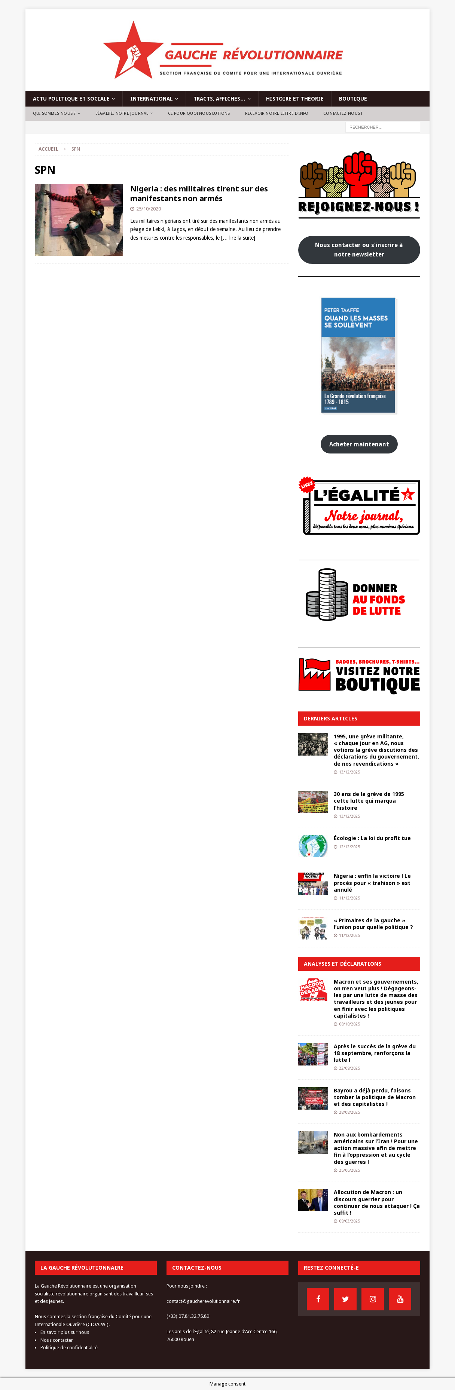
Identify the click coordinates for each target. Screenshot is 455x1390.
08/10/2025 (349, 1024)
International (151, 99)
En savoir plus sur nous (64, 1332)
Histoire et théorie (295, 99)
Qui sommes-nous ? (54, 113)
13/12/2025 (349, 772)
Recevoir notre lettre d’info (277, 113)
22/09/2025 (349, 1068)
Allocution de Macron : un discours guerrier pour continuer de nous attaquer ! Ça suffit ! (377, 1202)
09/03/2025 (349, 1221)
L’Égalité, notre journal (122, 113)
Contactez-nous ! (342, 113)
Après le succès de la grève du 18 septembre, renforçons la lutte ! (375, 1053)
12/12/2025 (349, 847)
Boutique (353, 99)
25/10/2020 (148, 209)
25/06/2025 (349, 1170)
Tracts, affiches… (219, 99)
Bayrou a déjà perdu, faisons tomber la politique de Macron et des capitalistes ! (375, 1097)
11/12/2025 (349, 898)
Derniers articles (330, 718)
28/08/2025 (349, 1112)
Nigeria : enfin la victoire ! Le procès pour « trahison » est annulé (372, 882)
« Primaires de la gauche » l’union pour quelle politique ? (373, 924)
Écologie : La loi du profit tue (372, 838)
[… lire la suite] (238, 238)
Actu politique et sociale (71, 99)
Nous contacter (56, 1340)
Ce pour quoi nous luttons (199, 113)
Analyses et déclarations (342, 963)
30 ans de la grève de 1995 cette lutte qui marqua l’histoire (369, 800)
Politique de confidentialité (69, 1347)
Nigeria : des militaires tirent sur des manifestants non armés (199, 193)
